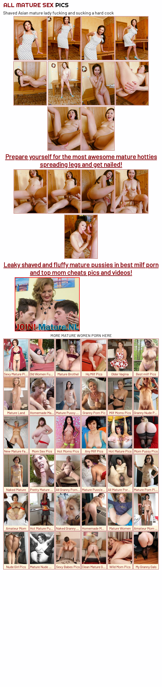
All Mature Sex (36, 5)
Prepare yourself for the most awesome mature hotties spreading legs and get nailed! (81, 160)
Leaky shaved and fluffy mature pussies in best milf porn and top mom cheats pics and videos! (81, 268)
